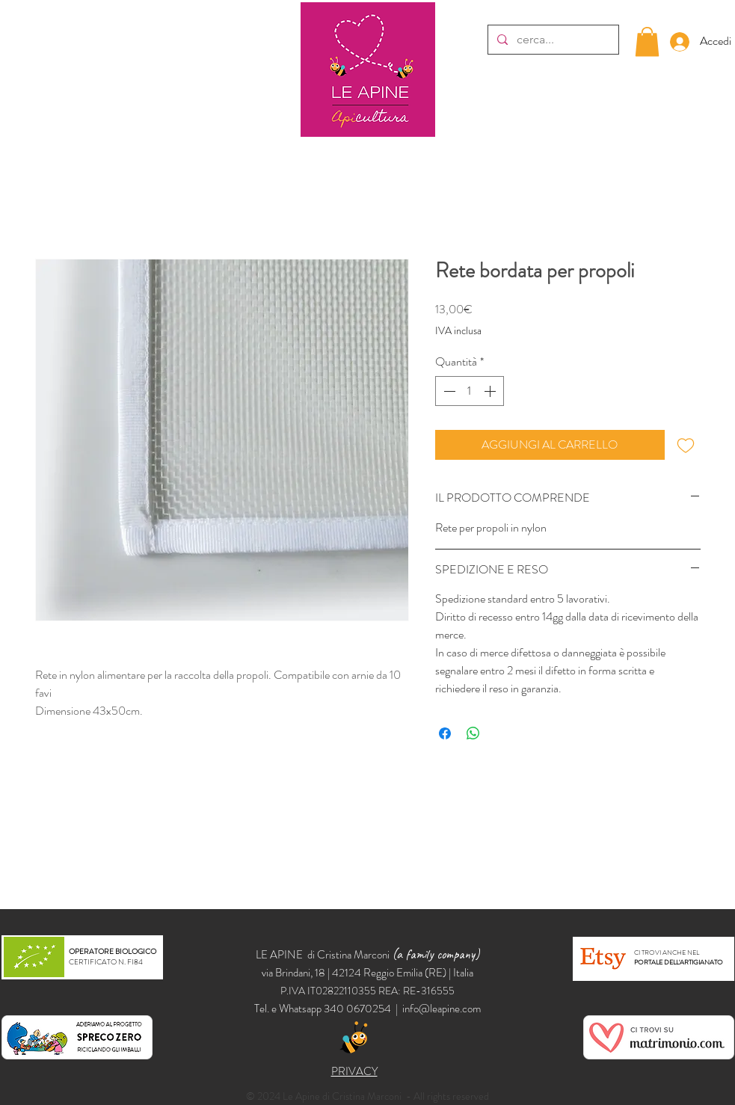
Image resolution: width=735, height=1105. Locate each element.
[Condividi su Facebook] (445, 733)
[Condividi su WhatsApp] (473, 733)
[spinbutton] (469, 391)
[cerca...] (552, 39)
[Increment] (491, 391)
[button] (647, 41)
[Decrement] (447, 391)
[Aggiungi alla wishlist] (686, 445)
